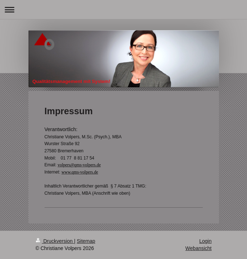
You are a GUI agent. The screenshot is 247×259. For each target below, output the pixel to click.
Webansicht (199, 248)
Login (205, 241)
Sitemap (86, 241)
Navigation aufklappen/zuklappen (123, 9)
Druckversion (55, 241)
